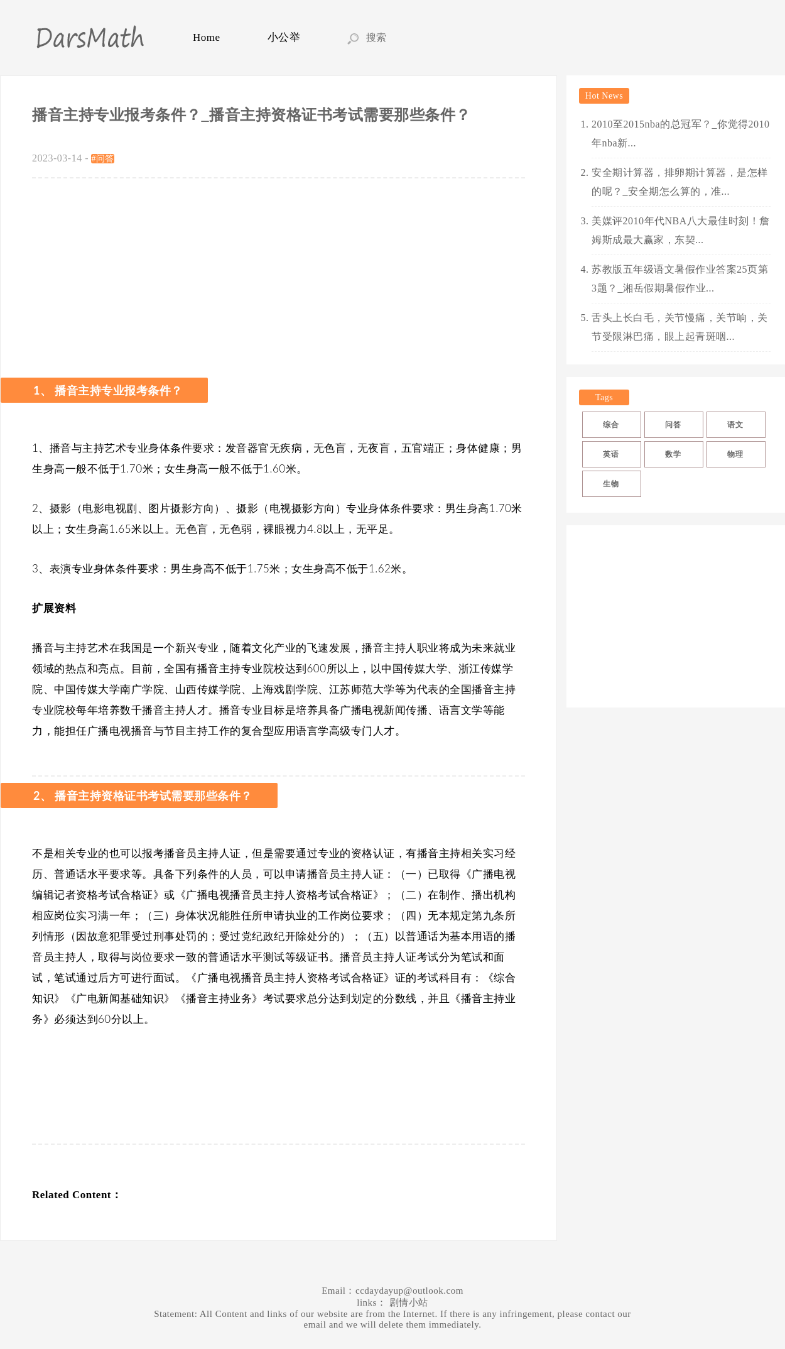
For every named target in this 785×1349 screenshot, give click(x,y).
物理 (735, 454)
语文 (735, 424)
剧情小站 (408, 1302)
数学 (673, 454)
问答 (673, 424)
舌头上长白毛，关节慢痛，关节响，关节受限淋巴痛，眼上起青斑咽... (680, 327)
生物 (611, 483)
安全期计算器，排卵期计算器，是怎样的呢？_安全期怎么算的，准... (680, 182)
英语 (611, 454)
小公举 (284, 37)
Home (206, 37)
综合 (611, 424)
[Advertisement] (278, 273)
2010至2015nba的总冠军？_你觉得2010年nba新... (681, 133)
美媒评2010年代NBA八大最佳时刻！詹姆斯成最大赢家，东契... (681, 230)
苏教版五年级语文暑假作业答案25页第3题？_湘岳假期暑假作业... (680, 278)
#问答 (102, 158)
